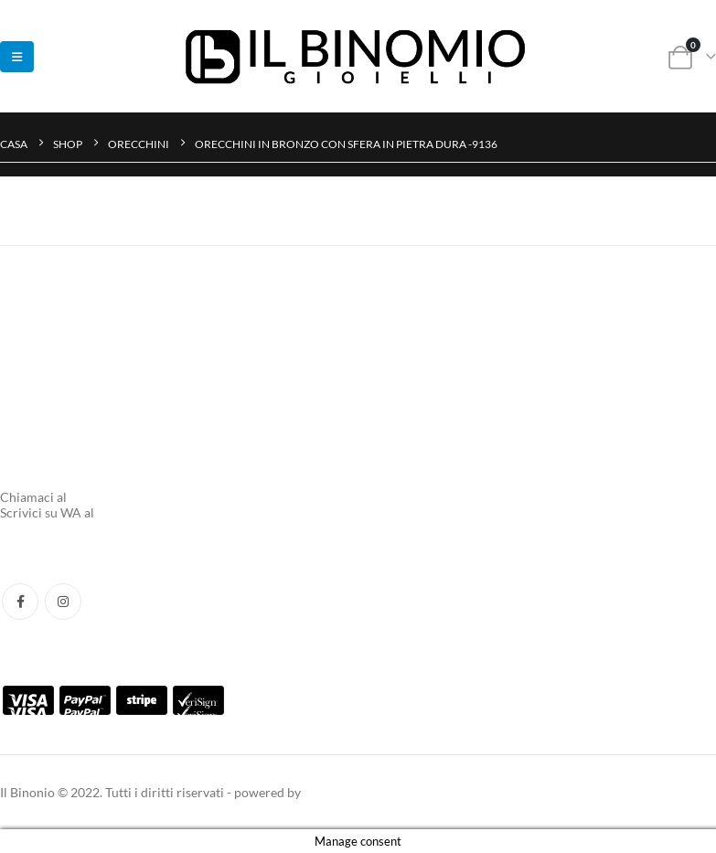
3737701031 (133, 512)
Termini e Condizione (60, 389)
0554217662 (106, 497)
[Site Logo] (358, 56)
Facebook (20, 601)
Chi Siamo (29, 467)
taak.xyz (326, 792)
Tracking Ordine (45, 355)
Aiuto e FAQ (34, 321)
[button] (17, 56)
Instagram (63, 601)
